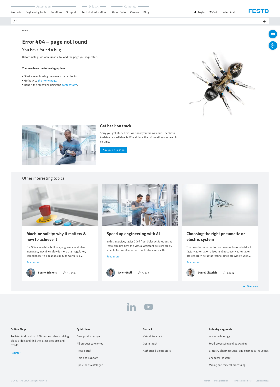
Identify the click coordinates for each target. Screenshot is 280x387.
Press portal (84, 350)
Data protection (221, 380)
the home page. (47, 80)
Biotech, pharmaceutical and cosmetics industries (239, 350)
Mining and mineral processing (227, 365)
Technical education (94, 12)
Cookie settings (262, 380)
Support (71, 12)
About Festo (118, 12)
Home (25, 30)
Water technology (219, 336)
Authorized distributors (157, 350)
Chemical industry (219, 358)
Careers (134, 12)
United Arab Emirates (230, 12)
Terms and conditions (241, 380)
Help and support (87, 358)
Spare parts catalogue (90, 365)
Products (16, 12)
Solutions (56, 12)
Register (15, 353)
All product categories (90, 343)
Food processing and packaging (228, 343)
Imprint (207, 380)
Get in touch (150, 343)
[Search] (140, 21)
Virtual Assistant (152, 336)
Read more (32, 262)
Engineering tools (36, 12)
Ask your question (113, 150)
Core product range (88, 336)
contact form (69, 85)
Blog (146, 12)
